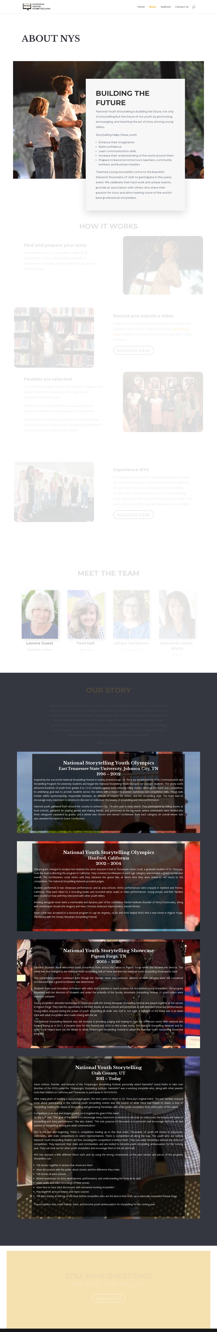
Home (141, 7)
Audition (166, 7)
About (152, 7)
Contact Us (182, 7)
